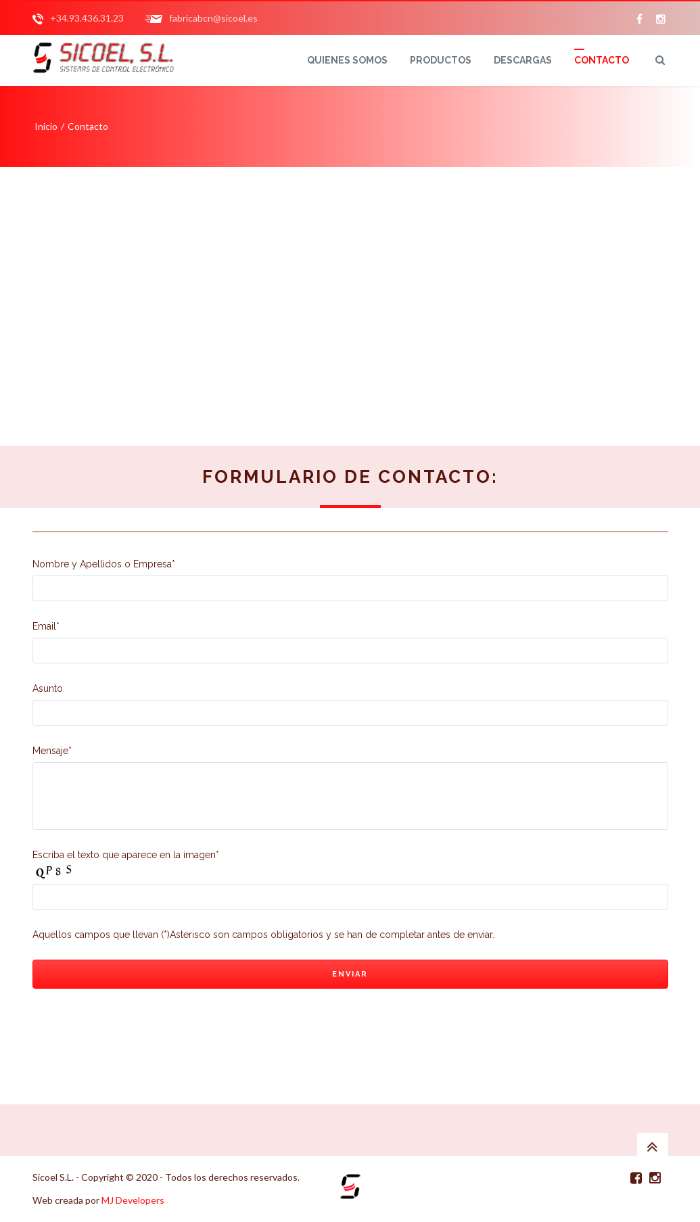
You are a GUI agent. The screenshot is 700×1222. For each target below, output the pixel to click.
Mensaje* (350, 787)
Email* (350, 642)
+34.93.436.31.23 (87, 18)
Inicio (45, 126)
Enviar (350, 974)
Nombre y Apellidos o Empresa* (350, 580)
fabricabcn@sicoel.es (213, 18)
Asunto (350, 704)
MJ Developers (132, 1200)
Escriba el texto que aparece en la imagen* (125, 854)
